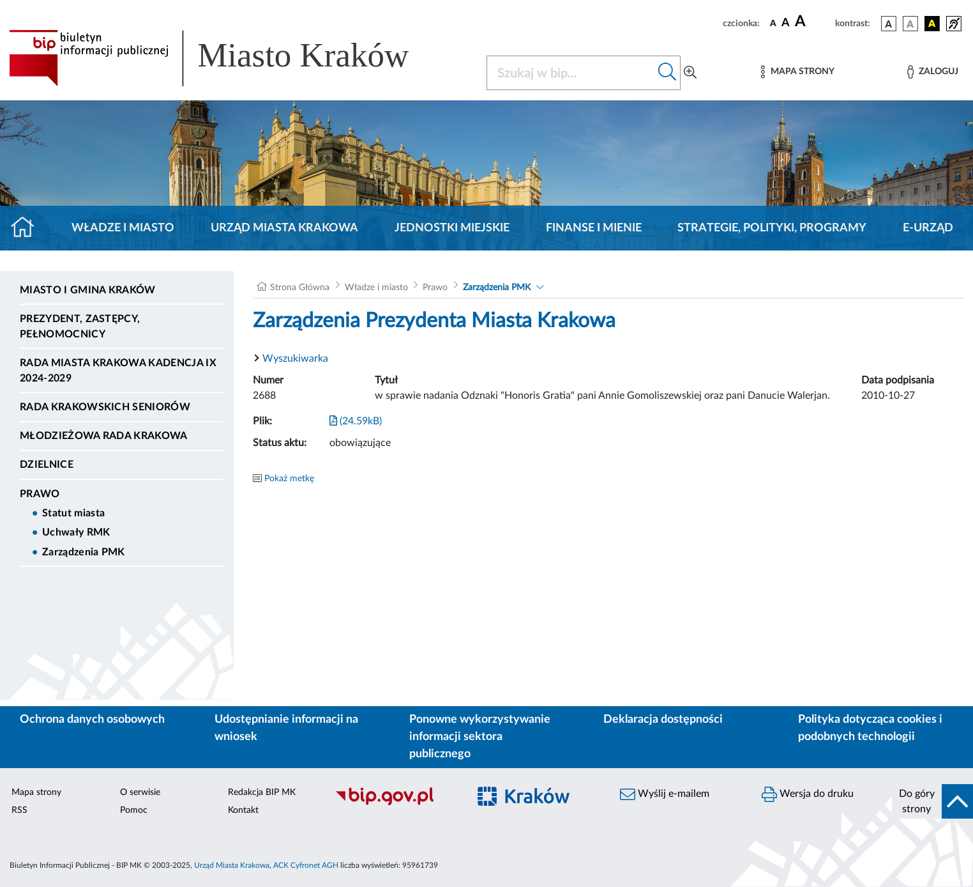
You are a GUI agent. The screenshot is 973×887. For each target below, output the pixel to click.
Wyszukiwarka (295, 358)
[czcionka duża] (813, 21)
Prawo (40, 494)
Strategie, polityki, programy (771, 228)
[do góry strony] (932, 801)
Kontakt (243, 810)
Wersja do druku (808, 794)
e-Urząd (928, 228)
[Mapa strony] (797, 72)
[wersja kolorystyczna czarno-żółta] (932, 23)
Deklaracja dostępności (663, 719)
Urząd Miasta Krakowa (284, 228)
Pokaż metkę (289, 478)
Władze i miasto (123, 228)
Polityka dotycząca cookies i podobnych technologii (870, 728)
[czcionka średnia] (785, 23)
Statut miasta (73, 513)
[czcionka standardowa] (773, 23)
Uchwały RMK (76, 532)
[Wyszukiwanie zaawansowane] (690, 72)
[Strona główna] (28, 228)
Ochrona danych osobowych (92, 719)
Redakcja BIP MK (262, 792)
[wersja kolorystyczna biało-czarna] (910, 23)
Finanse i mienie (594, 228)
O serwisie (140, 792)
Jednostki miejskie (452, 228)
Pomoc (133, 810)
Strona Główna (299, 287)
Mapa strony (36, 792)
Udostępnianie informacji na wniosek (286, 728)
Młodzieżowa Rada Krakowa (104, 436)
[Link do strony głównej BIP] (227, 58)
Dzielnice (46, 464)
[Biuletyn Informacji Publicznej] (395, 803)
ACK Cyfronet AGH (305, 865)
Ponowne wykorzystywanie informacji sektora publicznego (479, 737)
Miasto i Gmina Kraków (88, 290)
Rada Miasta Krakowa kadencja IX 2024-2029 (118, 370)
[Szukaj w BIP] (571, 73)
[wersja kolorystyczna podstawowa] (888, 23)
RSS (19, 810)
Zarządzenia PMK (83, 552)
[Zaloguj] (932, 72)
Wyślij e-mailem (664, 794)
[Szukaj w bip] (667, 73)
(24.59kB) (355, 421)
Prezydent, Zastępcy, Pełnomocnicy (80, 326)
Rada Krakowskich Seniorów (105, 407)
